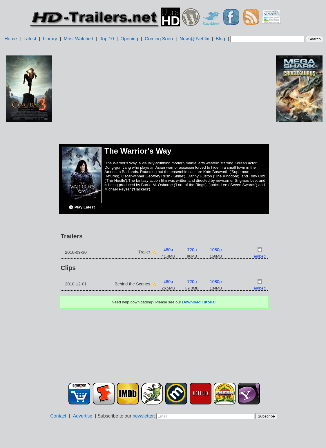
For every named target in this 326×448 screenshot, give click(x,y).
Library (50, 38)
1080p (216, 249)
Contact (58, 415)
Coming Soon (159, 38)
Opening (129, 38)
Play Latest (82, 207)
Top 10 (107, 38)
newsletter (143, 415)
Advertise (82, 415)
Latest (29, 38)
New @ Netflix (194, 38)
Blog (220, 38)
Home (10, 38)
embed (260, 256)
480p (168, 249)
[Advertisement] (29, 215)
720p (192, 249)
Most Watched (78, 38)
